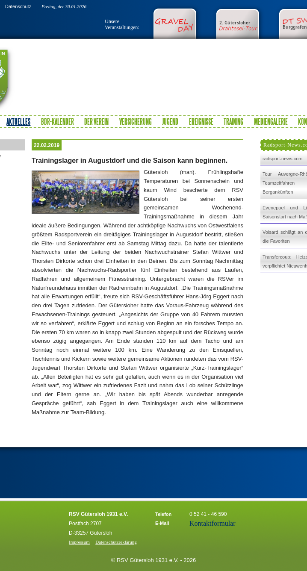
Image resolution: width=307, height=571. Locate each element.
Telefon (163, 514)
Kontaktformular (212, 523)
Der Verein (96, 121)
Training (233, 121)
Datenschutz (18, 6)
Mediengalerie (271, 121)
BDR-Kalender (57, 121)
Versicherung (135, 121)
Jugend (170, 121)
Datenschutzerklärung (116, 542)
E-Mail (162, 523)
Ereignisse (201, 121)
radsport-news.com (283, 158)
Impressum (79, 542)
